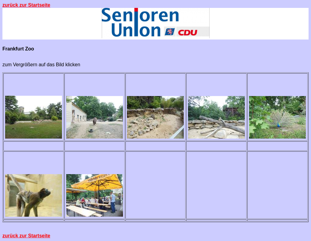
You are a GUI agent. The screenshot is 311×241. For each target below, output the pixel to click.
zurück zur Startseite (26, 5)
